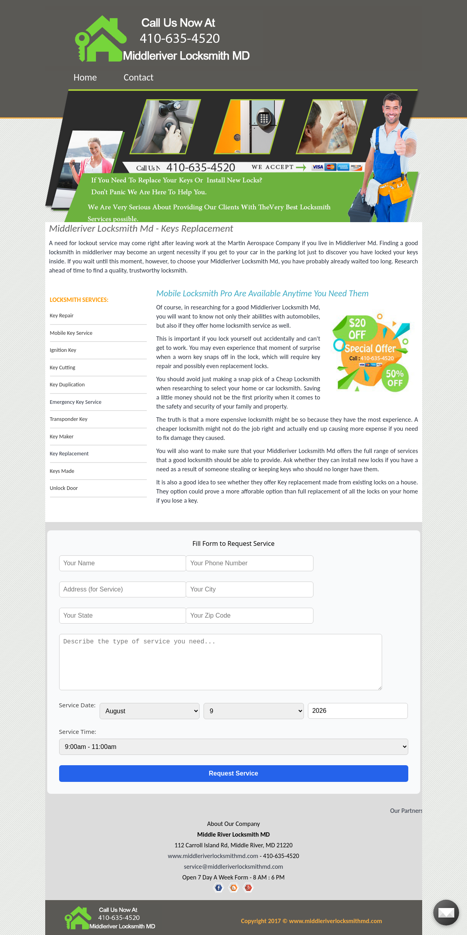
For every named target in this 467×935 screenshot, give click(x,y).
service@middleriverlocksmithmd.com (233, 866)
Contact (139, 77)
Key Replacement (69, 453)
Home (85, 77)
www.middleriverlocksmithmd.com (213, 856)
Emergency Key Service (76, 402)
